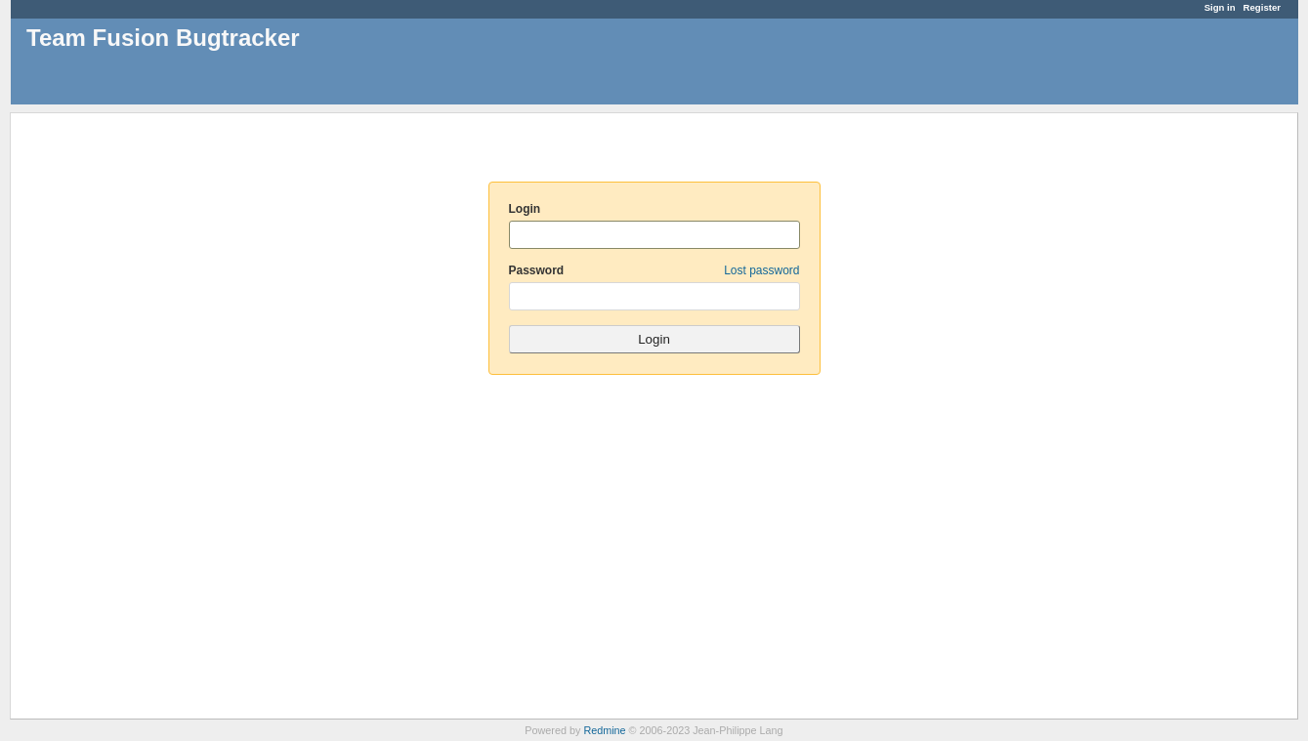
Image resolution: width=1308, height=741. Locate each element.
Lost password (761, 270)
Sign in (1220, 7)
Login (525, 209)
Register (1262, 7)
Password (654, 270)
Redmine (604, 730)
